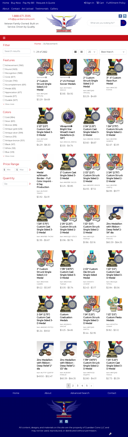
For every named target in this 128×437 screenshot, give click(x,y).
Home (6, 3)
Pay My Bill (28, 3)
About (6, 8)
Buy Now (16, 3)
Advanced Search (80, 393)
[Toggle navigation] (4, 38)
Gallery (54, 8)
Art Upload (27, 8)
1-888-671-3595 (21, 16)
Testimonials (41, 8)
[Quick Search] (104, 23)
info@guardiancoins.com (21, 19)
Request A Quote (45, 3)
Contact (15, 8)
